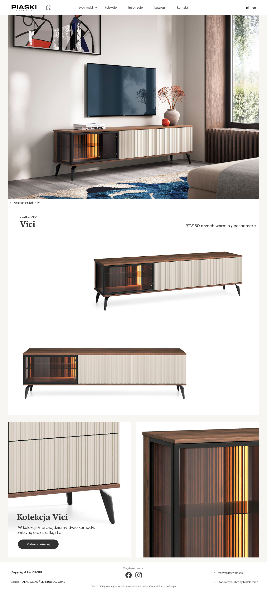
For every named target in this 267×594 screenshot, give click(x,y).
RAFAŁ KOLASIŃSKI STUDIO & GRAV (43, 582)
